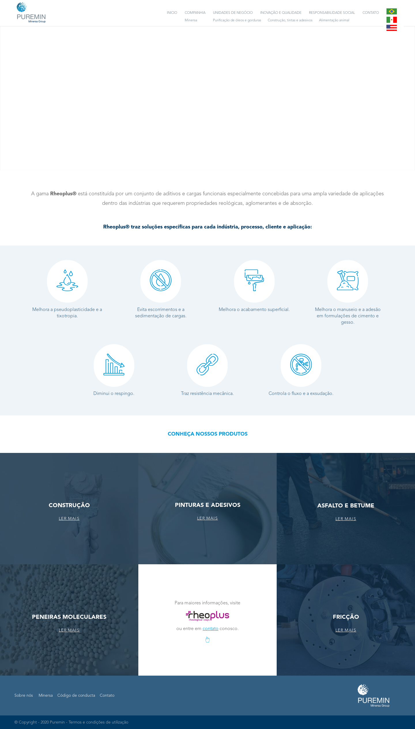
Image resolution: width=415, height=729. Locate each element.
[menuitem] (172, 13)
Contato (107, 696)
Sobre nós (23, 696)
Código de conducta (76, 696)
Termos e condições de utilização (98, 722)
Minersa (46, 696)
